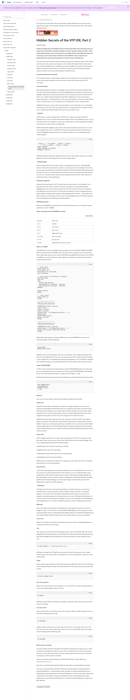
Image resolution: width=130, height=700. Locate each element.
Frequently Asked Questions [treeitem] (10, 29)
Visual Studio (44, 14)
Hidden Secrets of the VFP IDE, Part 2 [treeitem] (16, 88)
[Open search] (122, 2)
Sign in (126, 2)
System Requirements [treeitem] (8, 26)
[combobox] (13, 17)
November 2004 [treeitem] (11, 62)
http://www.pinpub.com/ (43, 661)
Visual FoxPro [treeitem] (6, 20)
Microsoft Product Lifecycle (48, 8)
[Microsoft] (3, 2)
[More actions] (92, 14)
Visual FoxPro (54, 14)
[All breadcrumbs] (37, 14)
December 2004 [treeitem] (11, 59)
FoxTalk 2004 (63, 14)
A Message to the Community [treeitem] (11, 32)
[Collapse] (24, 13)
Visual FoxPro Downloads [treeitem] (9, 23)
